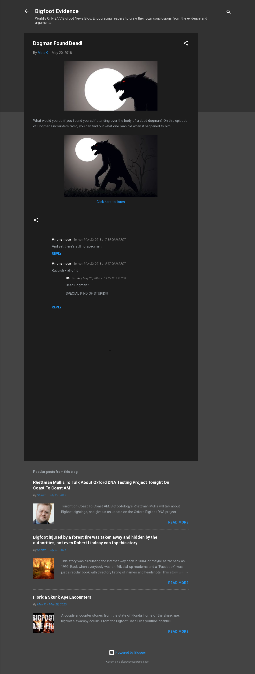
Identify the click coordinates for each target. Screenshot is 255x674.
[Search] (228, 13)
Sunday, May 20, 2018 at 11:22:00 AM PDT (99, 278)
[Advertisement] (216, 103)
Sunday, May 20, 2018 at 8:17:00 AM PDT (99, 263)
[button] (186, 44)
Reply (56, 253)
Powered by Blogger (127, 652)
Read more (178, 522)
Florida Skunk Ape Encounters (62, 597)
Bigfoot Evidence (57, 11)
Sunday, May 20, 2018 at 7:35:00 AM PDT (99, 239)
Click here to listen (111, 202)
